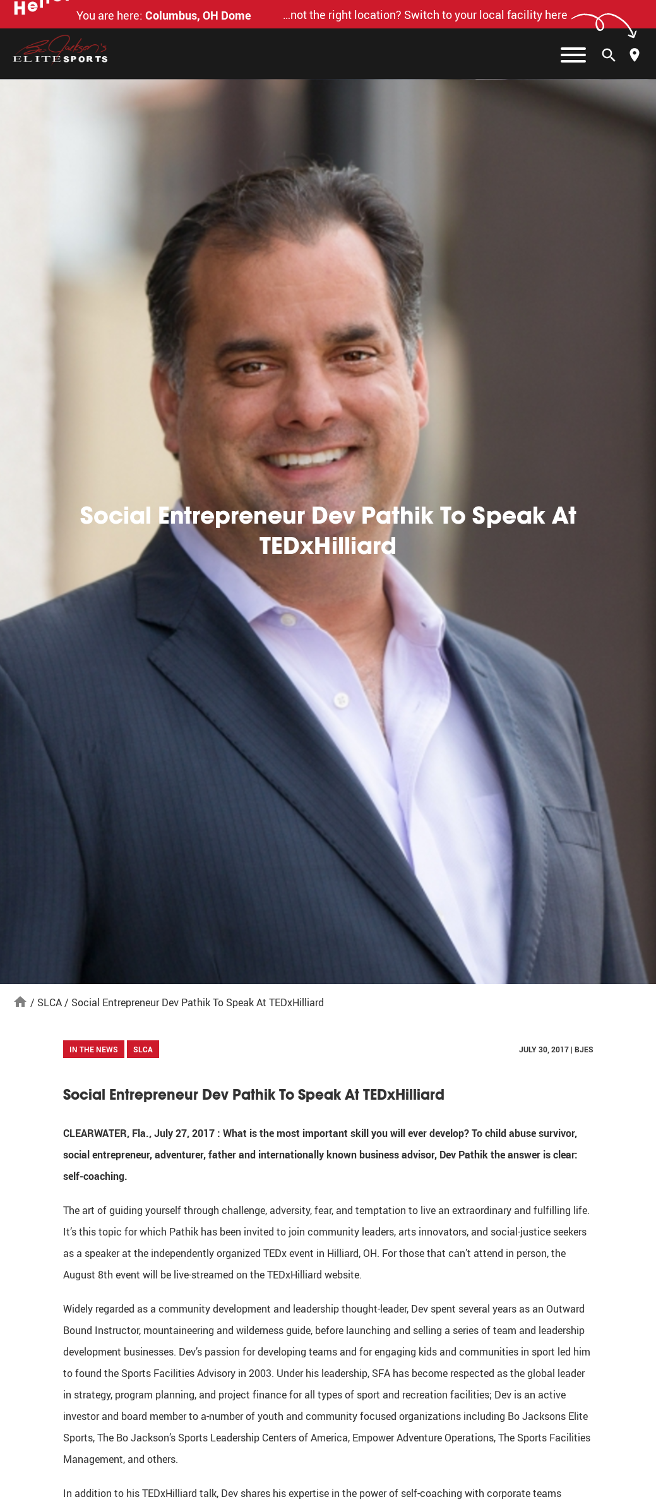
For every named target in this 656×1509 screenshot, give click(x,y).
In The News (93, 1049)
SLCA (49, 1002)
